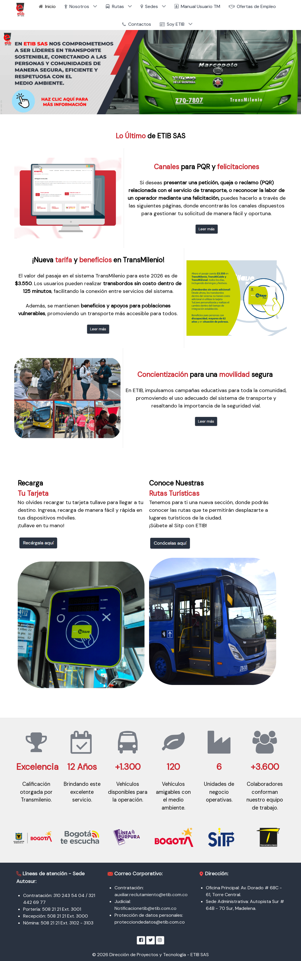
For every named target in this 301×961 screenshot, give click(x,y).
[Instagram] (160, 940)
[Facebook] (141, 940)
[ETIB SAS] (20, 9)
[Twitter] (150, 940)
